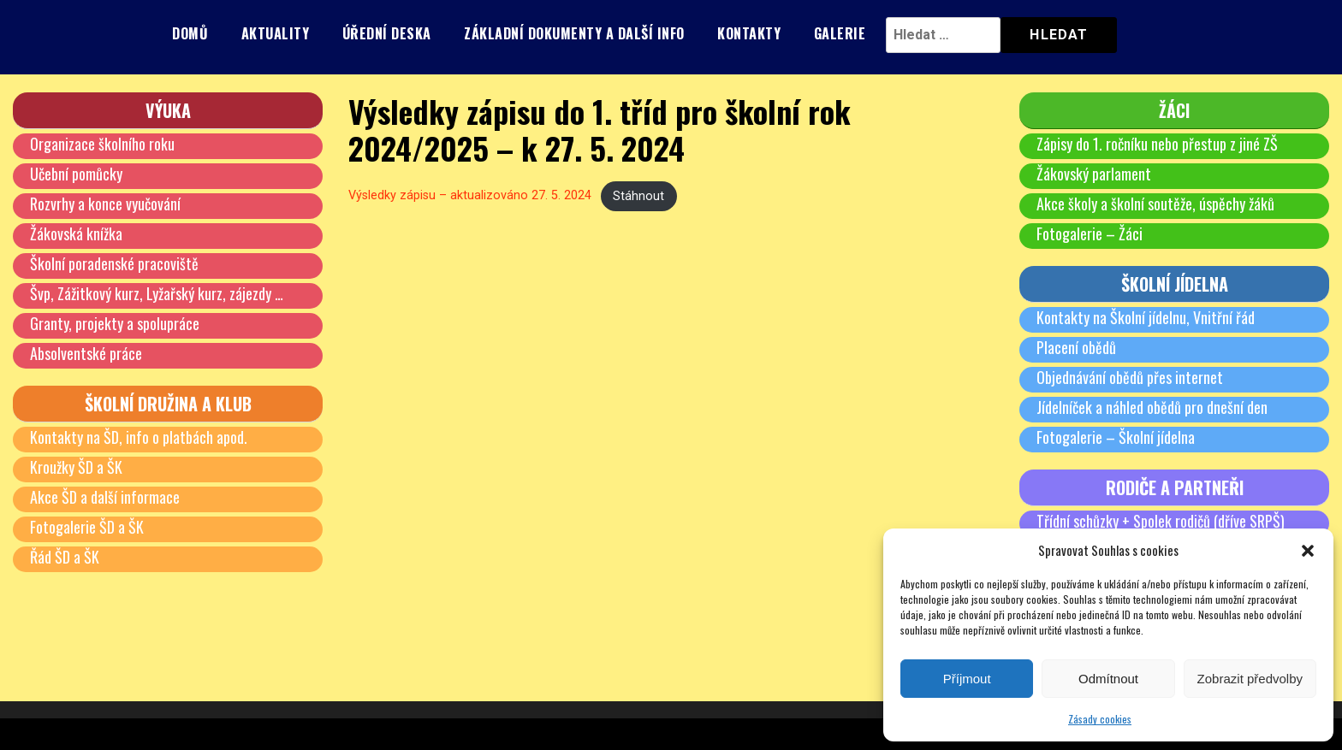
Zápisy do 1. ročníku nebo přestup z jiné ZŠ (1157, 144)
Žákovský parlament (1093, 173)
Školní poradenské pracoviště (114, 263)
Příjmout (967, 678)
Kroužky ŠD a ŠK (76, 467)
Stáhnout (638, 196)
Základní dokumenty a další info (574, 33)
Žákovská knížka (76, 233)
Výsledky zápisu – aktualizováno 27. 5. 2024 (469, 196)
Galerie (840, 33)
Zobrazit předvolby (1250, 678)
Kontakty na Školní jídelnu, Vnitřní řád (1145, 317)
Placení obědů (1076, 347)
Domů (190, 33)
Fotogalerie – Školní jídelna (1115, 437)
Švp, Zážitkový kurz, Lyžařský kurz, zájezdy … (156, 293)
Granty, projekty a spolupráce (114, 323)
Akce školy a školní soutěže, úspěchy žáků (1155, 203)
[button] (1307, 550)
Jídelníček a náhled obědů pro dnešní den (1152, 407)
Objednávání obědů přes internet (1129, 377)
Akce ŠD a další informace (105, 497)
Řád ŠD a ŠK (64, 557)
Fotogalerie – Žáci (1089, 233)
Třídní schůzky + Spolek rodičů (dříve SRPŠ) (1160, 521)
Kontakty (749, 33)
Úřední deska (386, 33)
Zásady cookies (1099, 719)
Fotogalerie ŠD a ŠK (87, 527)
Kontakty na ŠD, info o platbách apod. (138, 437)
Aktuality (275, 33)
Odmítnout (1108, 678)
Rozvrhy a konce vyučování (105, 203)
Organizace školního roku (102, 144)
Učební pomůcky (76, 173)
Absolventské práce (86, 353)
